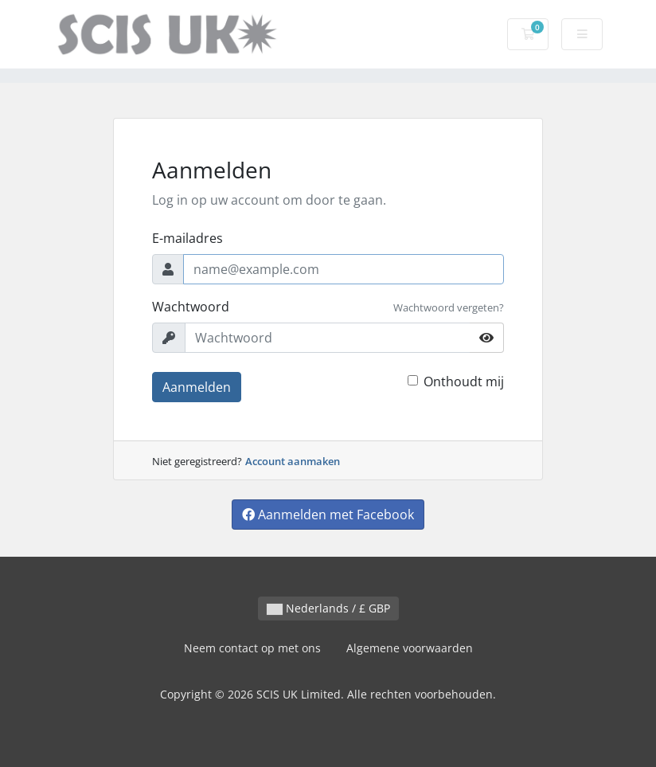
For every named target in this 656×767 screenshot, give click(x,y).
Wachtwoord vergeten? (448, 307)
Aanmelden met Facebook (328, 514)
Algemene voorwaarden (409, 647)
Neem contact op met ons (252, 647)
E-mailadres (187, 238)
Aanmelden (196, 387)
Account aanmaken (292, 461)
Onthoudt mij (464, 381)
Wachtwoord (190, 306)
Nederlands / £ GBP (328, 608)
